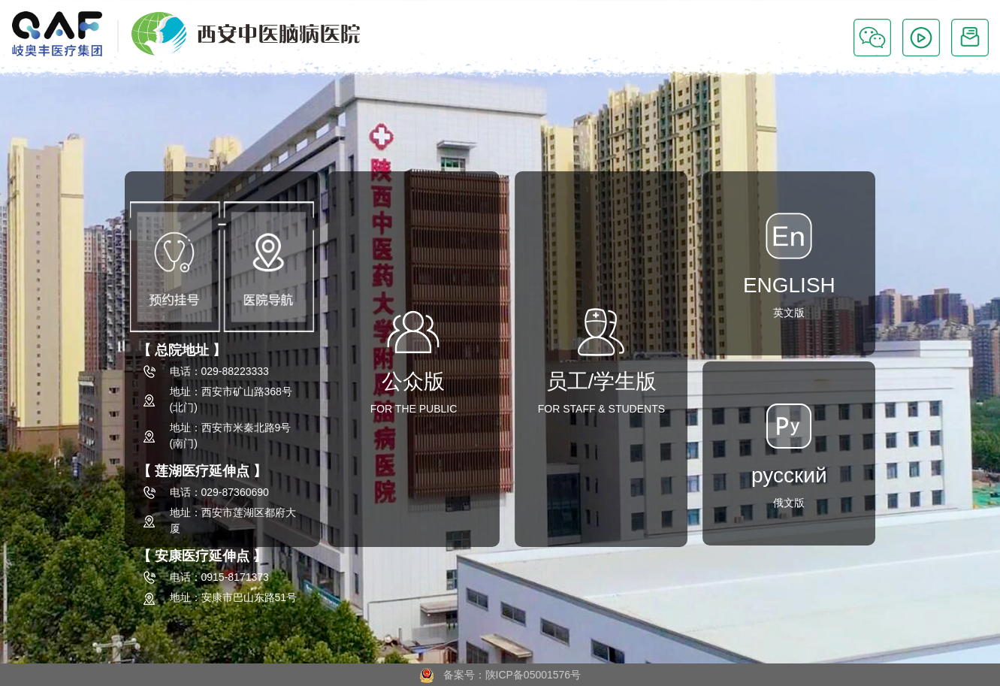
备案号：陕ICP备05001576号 (500, 675)
